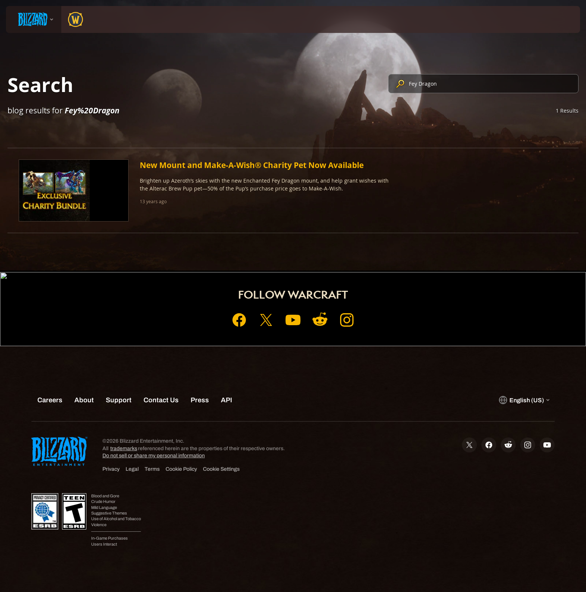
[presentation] (33, 19)
